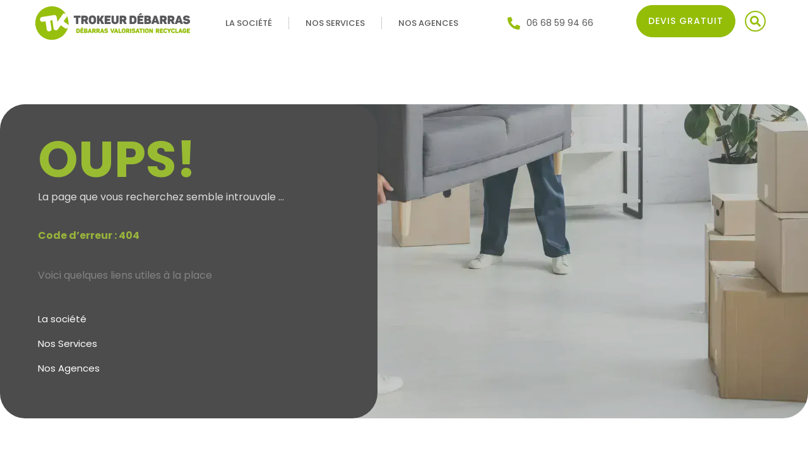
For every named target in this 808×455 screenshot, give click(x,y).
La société (248, 23)
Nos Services (335, 23)
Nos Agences (428, 23)
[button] (755, 21)
